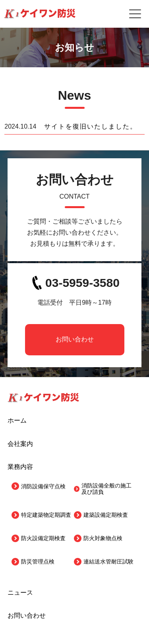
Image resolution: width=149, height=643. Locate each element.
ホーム (17, 420)
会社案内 (20, 443)
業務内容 (20, 466)
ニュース (20, 592)
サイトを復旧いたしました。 (90, 126)
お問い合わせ (75, 339)
